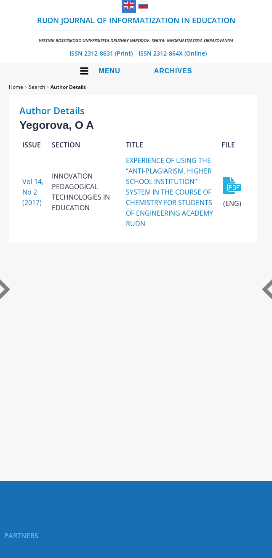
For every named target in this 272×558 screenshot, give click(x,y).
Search (37, 87)
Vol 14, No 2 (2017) (32, 192)
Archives (173, 71)
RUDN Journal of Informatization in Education (136, 29)
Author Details (68, 87)
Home (16, 87)
